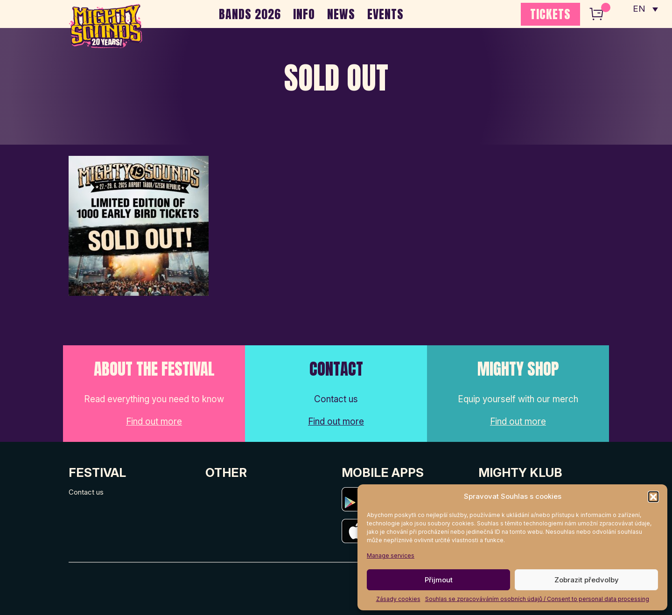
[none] (645, 9)
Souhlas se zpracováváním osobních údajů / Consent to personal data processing (537, 598)
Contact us (86, 492)
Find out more (154, 421)
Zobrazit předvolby (586, 579)
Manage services (390, 555)
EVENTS (385, 14)
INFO (304, 14)
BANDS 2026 (250, 14)
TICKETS (550, 14)
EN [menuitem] (639, 9)
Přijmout (439, 579)
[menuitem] (645, 9)
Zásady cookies (398, 598)
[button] (653, 496)
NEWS (341, 14)
